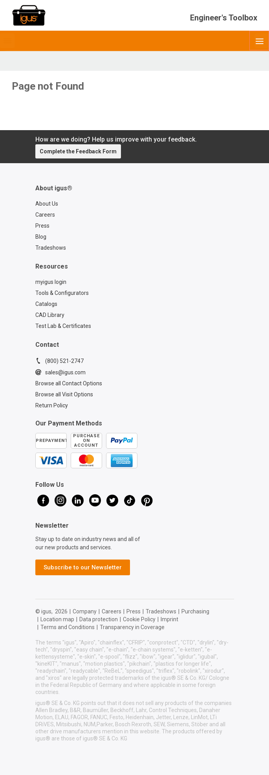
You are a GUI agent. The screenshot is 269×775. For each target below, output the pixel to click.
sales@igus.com (60, 372)
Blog (40, 237)
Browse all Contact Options (68, 383)
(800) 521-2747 (59, 361)
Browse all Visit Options (64, 394)
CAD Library (49, 315)
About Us (46, 204)
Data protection (98, 619)
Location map (57, 619)
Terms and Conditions (67, 627)
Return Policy (51, 405)
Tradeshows (50, 248)
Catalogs (46, 304)
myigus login (50, 282)
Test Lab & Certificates (63, 326)
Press (42, 226)
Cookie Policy (139, 619)
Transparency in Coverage (132, 627)
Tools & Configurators (62, 293)
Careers (45, 215)
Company (85, 611)
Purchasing (195, 611)
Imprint (169, 619)
